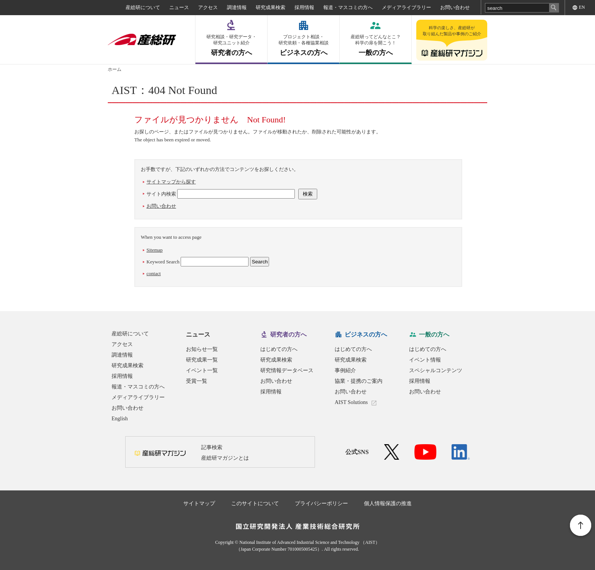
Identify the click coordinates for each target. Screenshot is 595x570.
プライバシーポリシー (321, 503)
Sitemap (154, 250)
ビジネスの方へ (303, 45)
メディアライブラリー (406, 7)
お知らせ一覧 (202, 349)
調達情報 (237, 7)
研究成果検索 (270, 7)
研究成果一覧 (202, 360)
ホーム (114, 69)
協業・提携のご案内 (358, 381)
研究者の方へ (231, 45)
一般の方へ (375, 45)
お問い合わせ (455, 7)
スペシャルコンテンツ (435, 370)
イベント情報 (425, 360)
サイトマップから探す (171, 182)
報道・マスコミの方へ (348, 7)
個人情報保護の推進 (388, 503)
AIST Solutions (351, 402)
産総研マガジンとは (225, 458)
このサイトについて (255, 503)
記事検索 (211, 447)
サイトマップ (199, 503)
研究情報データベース (286, 370)
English (120, 418)
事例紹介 (345, 370)
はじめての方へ (279, 349)
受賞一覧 (196, 381)
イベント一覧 (202, 370)
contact (153, 273)
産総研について (143, 7)
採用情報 (304, 7)
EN (582, 7)
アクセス (208, 7)
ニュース (179, 7)
